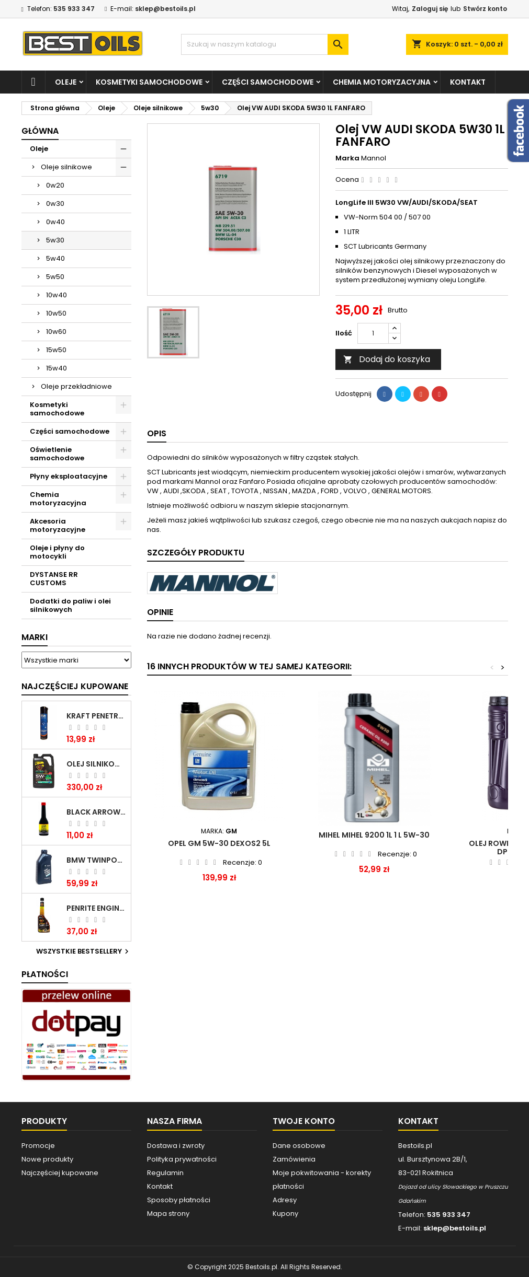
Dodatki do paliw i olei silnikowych (70, 605)
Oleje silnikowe (66, 167)
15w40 (56, 368)
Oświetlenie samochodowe (57, 454)
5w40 (55, 258)
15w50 (56, 350)
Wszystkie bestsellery (83, 951)
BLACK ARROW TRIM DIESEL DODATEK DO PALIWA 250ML (96, 812)
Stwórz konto (485, 8)
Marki (34, 637)
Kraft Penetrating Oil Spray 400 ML (96, 716)
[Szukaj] (264, 44)
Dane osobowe (299, 1146)
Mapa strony (168, 1213)
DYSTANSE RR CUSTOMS (54, 579)
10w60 (56, 331)
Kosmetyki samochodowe (149, 82)
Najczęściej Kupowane (74, 686)
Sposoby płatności (178, 1200)
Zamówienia (294, 1159)
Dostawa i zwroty (176, 1146)
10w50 (56, 313)
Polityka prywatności (182, 1159)
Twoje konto (304, 1121)
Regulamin (165, 1173)
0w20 (55, 185)
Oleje (65, 82)
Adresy (285, 1200)
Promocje (38, 1146)
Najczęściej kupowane (59, 1173)
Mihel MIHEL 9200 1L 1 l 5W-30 (374, 835)
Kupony (285, 1213)
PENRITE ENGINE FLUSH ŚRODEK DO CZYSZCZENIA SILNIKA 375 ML (96, 908)
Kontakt (468, 82)
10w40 (56, 295)
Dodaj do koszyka (386, 359)
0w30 (55, 203)
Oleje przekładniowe (76, 386)
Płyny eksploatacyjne (68, 476)
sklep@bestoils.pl (165, 8)
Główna (40, 131)
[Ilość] (373, 333)
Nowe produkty (47, 1159)
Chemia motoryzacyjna (382, 82)
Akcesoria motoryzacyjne (57, 525)
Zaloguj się (430, 8)
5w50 (55, 277)
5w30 (55, 240)
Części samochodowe (267, 82)
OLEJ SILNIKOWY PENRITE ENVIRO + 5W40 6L (96, 764)
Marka (347, 158)
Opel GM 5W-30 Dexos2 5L (219, 843)
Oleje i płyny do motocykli (57, 552)
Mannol (373, 158)
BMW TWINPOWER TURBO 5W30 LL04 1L (96, 860)
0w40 (55, 222)
